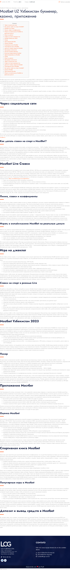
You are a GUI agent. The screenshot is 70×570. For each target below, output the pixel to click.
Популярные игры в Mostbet (12, 46)
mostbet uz (2, 137)
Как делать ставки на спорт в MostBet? (14, 27)
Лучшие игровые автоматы (11, 51)
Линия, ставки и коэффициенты (12, 30)
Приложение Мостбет (10, 41)
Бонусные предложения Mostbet (13, 53)
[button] (35, 569)
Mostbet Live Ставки (9, 28)
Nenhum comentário (64, 2)
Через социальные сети (11, 25)
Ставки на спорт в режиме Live (12, 36)
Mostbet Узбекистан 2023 (11, 38)
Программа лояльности (11, 50)
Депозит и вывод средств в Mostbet (13, 48)
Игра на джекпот (9, 35)
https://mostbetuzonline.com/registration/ (19, 178)
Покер (6, 40)
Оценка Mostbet (9, 43)
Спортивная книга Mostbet (11, 45)
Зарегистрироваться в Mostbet (12, 55)
